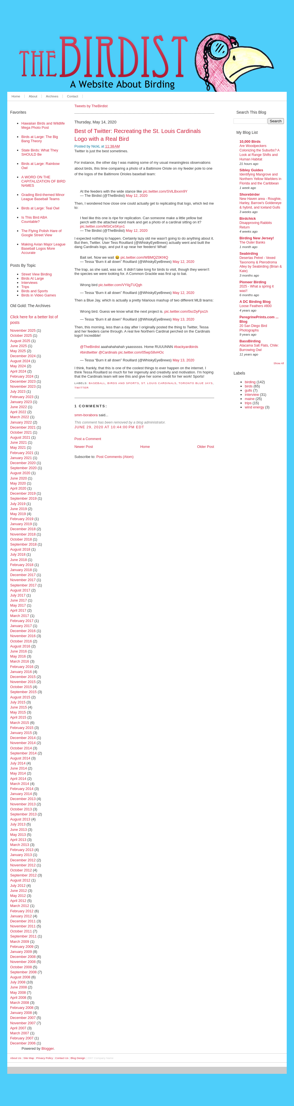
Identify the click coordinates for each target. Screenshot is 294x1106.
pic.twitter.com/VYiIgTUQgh (120, 285)
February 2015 (21, 728)
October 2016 (21, 641)
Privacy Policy (44, 1058)
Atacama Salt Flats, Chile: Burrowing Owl (259, 347)
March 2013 (19, 845)
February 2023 (21, 397)
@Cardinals (108, 352)
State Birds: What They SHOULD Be (39, 152)
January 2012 (21, 916)
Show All (279, 363)
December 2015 (23, 677)
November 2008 (23, 962)
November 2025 (23, 330)
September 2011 (23, 936)
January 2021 (21, 458)
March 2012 (19, 906)
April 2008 (18, 997)
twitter (81, 387)
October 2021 (21, 432)
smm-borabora (86, 415)
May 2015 (18, 712)
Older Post (205, 447)
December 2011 (23, 921)
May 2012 (18, 896)
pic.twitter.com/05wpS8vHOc (141, 352)
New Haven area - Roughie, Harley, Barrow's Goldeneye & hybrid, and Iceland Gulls (260, 203)
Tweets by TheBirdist (91, 106)
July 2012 (17, 885)
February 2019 (21, 519)
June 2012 (18, 890)
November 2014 (23, 743)
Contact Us (61, 1058)
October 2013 (21, 809)
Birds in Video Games (38, 295)
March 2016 (19, 661)
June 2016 (18, 651)
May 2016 (18, 656)
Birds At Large (32, 278)
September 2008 (23, 972)
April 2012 (18, 901)
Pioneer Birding (252, 282)
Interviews (29, 282)
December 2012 (23, 860)
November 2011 (23, 926)
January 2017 (21, 626)
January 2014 (21, 794)
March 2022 (19, 417)
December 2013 (23, 799)
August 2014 (20, 758)
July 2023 (17, 391)
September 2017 (23, 585)
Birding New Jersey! (256, 238)
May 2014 (18, 773)
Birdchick (247, 218)
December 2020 (23, 463)
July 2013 (17, 824)
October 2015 (21, 687)
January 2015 (21, 733)
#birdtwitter (89, 352)
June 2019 (18, 509)
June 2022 (18, 407)
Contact (72, 96)
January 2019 (21, 524)
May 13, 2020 (183, 319)
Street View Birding (36, 274)
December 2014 (23, 738)
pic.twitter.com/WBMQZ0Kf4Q (144, 257)
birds (249, 386)
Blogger (47, 1048)
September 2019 (23, 498)
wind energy (254, 407)
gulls (248, 390)
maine (250, 399)
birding (250, 382)
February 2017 (21, 621)
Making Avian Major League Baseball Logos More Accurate (43, 248)
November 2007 (23, 1023)
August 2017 (20, 590)
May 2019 (18, 514)
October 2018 (21, 539)
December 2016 (23, 631)
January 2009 (21, 952)
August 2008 (20, 977)
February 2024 (21, 376)
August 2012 (20, 880)
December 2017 (23, 575)
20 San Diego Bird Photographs (253, 328)
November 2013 (23, 804)
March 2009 (19, 941)
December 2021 (23, 427)
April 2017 (18, 610)
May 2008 (18, 992)
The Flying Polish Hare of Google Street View (41, 233)
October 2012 (21, 870)
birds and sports (123, 383)
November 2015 (23, 682)
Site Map (29, 1058)
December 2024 (23, 356)
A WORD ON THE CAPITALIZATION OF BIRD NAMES (43, 181)
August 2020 (20, 473)
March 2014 (19, 784)
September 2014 (23, 753)
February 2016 (21, 667)
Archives (52, 96)
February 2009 (21, 946)
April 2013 (18, 840)
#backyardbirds (186, 347)
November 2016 (23, 636)
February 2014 (21, 789)
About (33, 96)
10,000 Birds (249, 141)
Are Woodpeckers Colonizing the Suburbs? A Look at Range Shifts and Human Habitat (259, 152)
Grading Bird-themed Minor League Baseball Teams (42, 197)
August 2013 (20, 819)
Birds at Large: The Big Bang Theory (39, 139)
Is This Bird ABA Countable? (34, 219)
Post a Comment (87, 439)
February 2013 (21, 850)
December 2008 (23, 957)
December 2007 (23, 1018)
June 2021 (18, 442)
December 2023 (23, 381)
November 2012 (23, 865)
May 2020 (18, 483)
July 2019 (17, 504)
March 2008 (19, 1002)
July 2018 (17, 554)
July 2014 (17, 763)
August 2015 (20, 697)
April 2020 (18, 488)
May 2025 (18, 351)
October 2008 (21, 967)
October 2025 (21, 335)
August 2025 (20, 341)
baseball (97, 383)
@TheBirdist (90, 347)
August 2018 (20, 549)
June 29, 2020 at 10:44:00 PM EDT (109, 427)
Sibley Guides (251, 170)
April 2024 (18, 371)
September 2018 (23, 544)
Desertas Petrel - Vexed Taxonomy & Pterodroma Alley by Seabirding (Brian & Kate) (260, 264)
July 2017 (17, 595)
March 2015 (19, 723)
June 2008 (18, 987)
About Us (15, 1058)
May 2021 (18, 447)
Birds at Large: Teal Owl (40, 208)
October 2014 (21, 748)
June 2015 (18, 707)
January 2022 (21, 422)
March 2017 (19, 616)
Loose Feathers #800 (255, 306)
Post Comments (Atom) (115, 457)
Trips (25, 287)
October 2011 (21, 931)
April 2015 (18, 717)
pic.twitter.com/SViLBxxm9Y (165, 191)
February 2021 (21, 453)
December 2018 (23, 529)
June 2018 (18, 560)
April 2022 (18, 412)
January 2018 (21, 570)
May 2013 (18, 835)
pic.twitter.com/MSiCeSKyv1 (102, 226)
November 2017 (23, 580)
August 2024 (20, 361)
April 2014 (18, 779)
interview (252, 394)
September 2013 (23, 814)
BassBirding (249, 341)
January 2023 (21, 402)
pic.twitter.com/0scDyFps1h (186, 311)
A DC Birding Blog (254, 302)
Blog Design (78, 1058)
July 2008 (17, 982)
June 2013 (18, 829)
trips (248, 403)
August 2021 (20, 437)
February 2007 (21, 1038)
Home (15, 96)
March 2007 (19, 1033)
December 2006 (23, 1043)
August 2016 (20, 646)
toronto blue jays (196, 383)
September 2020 (23, 468)
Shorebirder (249, 194)
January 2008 (21, 1013)
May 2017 (18, 605)
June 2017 (18, 600)
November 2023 (23, 386)
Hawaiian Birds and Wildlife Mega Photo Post (43, 125)
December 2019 (23, 493)
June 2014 (18, 768)
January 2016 (21, 672)
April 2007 (18, 1028)
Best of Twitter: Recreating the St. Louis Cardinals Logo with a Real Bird (137, 135)
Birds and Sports (34, 291)
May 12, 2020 (137, 195)
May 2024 (18, 366)
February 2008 (21, 1008)
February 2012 (21, 911)
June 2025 (18, 346)
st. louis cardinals (158, 383)
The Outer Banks (252, 242)
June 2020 (18, 478)
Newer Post (83, 447)
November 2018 (23, 534)
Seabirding (248, 253)
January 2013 (21, 855)
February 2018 (21, 565)
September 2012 (23, 875)
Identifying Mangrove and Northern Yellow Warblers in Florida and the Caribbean (260, 178)
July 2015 (17, 702)
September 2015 (23, 692)
